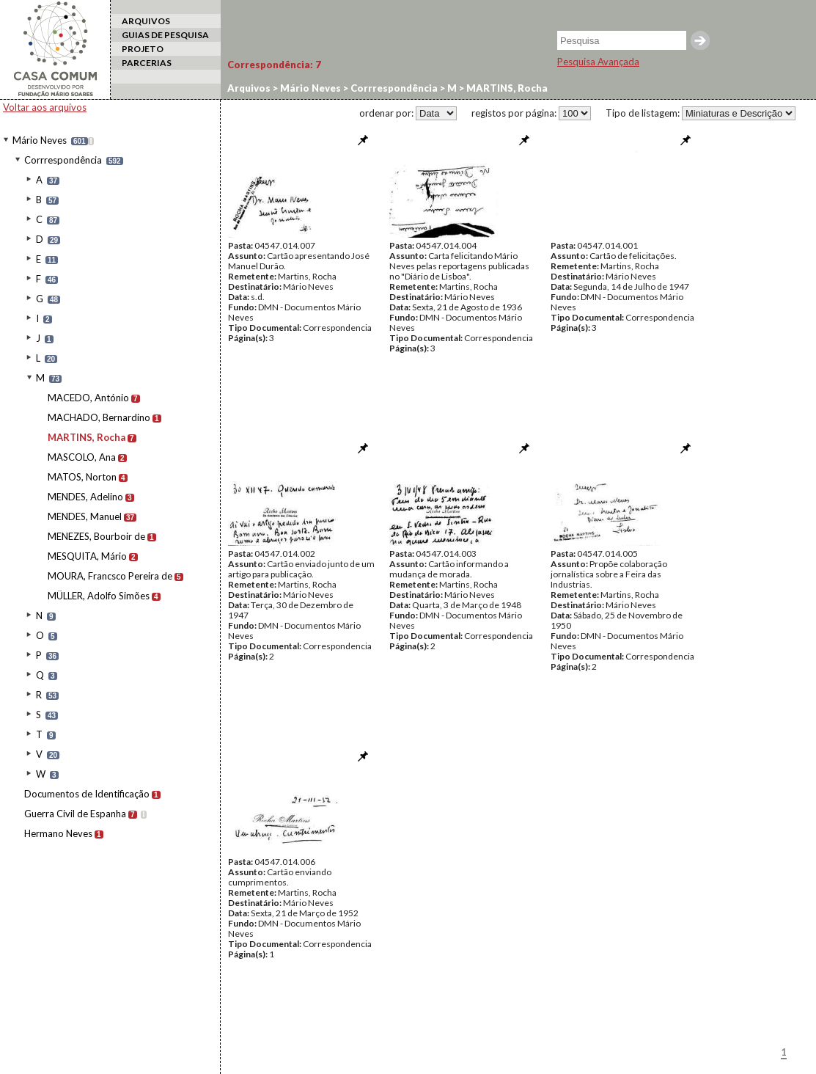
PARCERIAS (147, 62)
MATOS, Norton (82, 477)
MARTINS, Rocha (86, 437)
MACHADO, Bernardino (99, 417)
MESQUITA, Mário (87, 556)
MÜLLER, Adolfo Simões (99, 596)
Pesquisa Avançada (598, 61)
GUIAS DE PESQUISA (165, 34)
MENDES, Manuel (85, 516)
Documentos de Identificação (87, 794)
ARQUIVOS (146, 20)
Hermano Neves (58, 833)
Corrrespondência (63, 160)
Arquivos (249, 88)
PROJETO (142, 48)
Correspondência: (274, 64)
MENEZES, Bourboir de (96, 536)
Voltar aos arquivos (45, 107)
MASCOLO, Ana (82, 457)
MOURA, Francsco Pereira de (110, 576)
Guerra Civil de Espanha (75, 813)
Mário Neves (39, 140)
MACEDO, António (88, 397)
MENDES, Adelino (85, 497)
